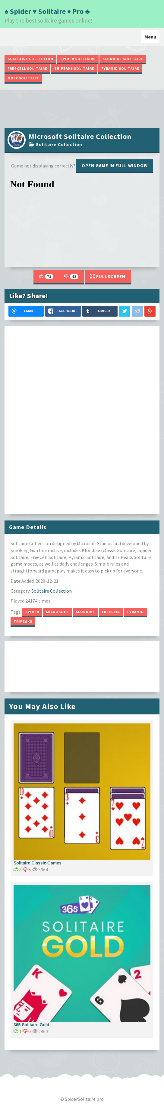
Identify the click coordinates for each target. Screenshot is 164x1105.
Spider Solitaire (78, 59)
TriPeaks (23, 621)
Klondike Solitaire (122, 59)
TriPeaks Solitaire (74, 68)
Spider (32, 611)
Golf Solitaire (23, 78)
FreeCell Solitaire (27, 68)
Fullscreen (107, 276)
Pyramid (135, 611)
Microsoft (57, 611)
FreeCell (111, 611)
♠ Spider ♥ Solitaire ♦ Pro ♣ (47, 11)
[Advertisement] (82, 107)
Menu (151, 38)
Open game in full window (115, 165)
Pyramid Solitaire (120, 68)
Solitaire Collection (30, 59)
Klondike (85, 611)
